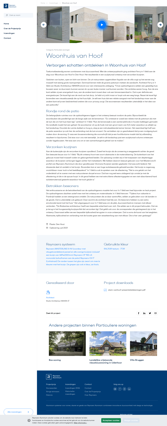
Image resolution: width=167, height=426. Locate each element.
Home (43, 3)
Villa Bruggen (137, 360)
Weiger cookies (131, 420)
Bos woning (55, 360)
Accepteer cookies (111, 420)
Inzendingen (53, 3)
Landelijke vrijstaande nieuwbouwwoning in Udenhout (105, 361)
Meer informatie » (80, 423)
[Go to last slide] (44, 25)
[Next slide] (160, 25)
